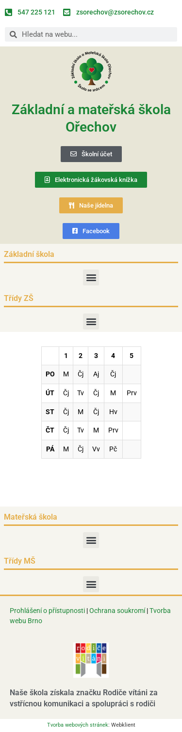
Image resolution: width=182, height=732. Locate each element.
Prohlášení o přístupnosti (47, 610)
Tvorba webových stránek (77, 725)
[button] (91, 277)
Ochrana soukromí (118, 610)
